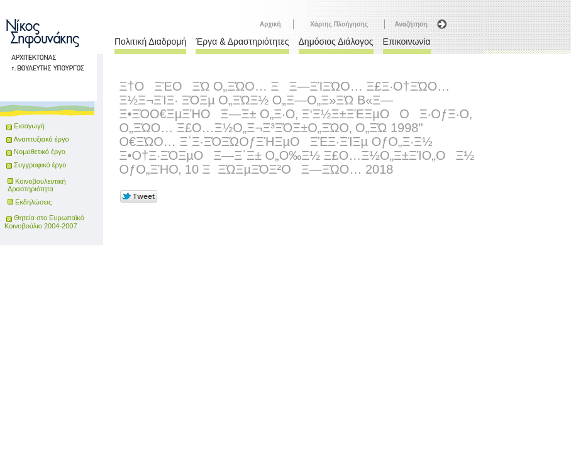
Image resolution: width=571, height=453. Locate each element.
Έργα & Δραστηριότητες (242, 41)
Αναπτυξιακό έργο (37, 139)
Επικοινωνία (407, 41)
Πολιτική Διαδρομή (150, 41)
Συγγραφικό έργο (36, 165)
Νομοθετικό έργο (35, 151)
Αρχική (270, 24)
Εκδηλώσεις (33, 202)
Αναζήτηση (411, 24)
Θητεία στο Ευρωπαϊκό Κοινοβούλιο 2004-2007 (44, 222)
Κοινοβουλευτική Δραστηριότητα (37, 185)
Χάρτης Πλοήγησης (339, 24)
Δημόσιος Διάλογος (336, 41)
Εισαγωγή (29, 126)
